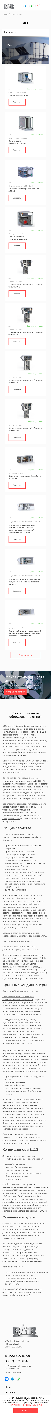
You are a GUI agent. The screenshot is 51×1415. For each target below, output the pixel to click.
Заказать (17, 102)
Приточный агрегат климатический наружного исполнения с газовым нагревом (25, 581)
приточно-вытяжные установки (21, 1156)
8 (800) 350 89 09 (17, 1356)
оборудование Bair (11, 819)
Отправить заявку (15, 692)
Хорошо (25, 1410)
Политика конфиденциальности (25, 1405)
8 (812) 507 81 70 (16, 1361)
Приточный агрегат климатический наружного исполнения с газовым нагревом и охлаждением (25, 633)
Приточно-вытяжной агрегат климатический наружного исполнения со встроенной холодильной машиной (22, 529)
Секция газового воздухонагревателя (18, 238)
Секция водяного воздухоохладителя (17, 142)
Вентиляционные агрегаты (14, 895)
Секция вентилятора (18, 95)
